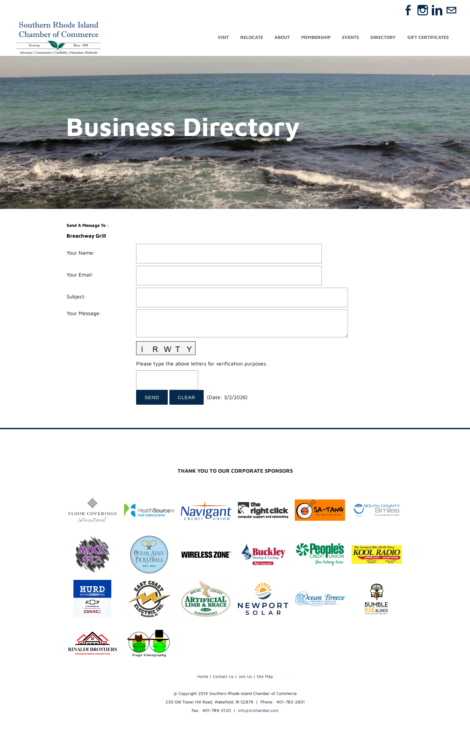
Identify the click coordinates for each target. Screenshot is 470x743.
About (282, 38)
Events (350, 38)
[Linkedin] (437, 10)
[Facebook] (408, 10)
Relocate (251, 38)
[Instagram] (422, 10)
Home (202, 678)
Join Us (245, 678)
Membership (316, 38)
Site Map (265, 678)
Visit (223, 38)
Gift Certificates (428, 38)
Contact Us (223, 678)
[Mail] (451, 10)
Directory (383, 38)
